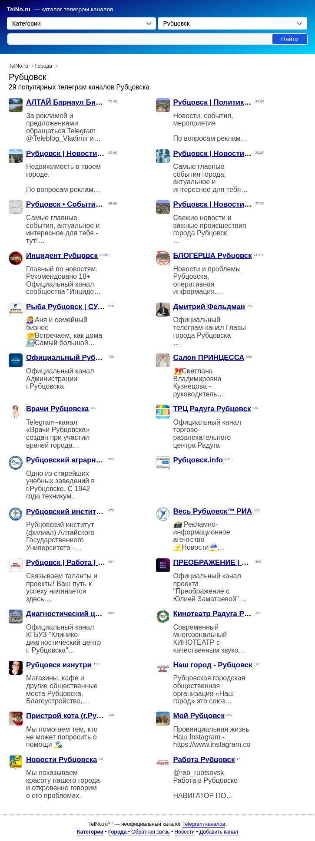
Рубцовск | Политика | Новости (229, 102)
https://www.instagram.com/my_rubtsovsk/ (238, 744)
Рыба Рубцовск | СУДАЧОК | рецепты (93, 307)
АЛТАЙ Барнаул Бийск (67, 102)
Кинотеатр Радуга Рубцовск (223, 614)
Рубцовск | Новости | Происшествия (238, 204)
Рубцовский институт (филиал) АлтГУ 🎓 (100, 512)
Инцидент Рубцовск (62, 255)
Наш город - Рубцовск (212, 665)
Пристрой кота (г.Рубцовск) (75, 716)
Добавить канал (218, 832)
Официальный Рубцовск (71, 357)
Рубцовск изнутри (59, 665)
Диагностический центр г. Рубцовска (92, 614)
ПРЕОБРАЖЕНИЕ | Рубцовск (224, 562)
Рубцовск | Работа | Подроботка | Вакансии (104, 562)
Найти (289, 39)
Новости (185, 832)
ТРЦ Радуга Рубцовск (212, 409)
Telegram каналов (203, 824)
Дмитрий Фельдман (209, 307)
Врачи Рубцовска (57, 409)
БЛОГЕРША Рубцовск (212, 255)
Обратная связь (150, 832)
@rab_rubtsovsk (198, 772)
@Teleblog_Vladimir (57, 138)
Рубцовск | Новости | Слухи (223, 153)
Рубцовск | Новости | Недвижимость (92, 153)
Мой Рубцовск (199, 716)
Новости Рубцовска (61, 759)
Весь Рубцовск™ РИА (212, 511)
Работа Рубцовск (204, 759)
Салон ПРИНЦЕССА (209, 357)
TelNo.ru (18, 9)
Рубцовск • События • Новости (81, 204)
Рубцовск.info (198, 460)
